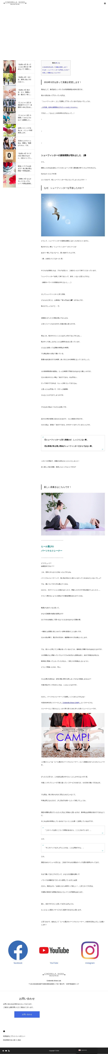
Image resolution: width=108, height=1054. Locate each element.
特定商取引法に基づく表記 (12, 1040)
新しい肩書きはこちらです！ (51, 73)
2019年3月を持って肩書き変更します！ (55, 67)
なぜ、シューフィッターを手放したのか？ (56, 70)
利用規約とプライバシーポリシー (14, 1036)
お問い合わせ (27, 1014)
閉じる (57, 63)
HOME (4, 1031)
